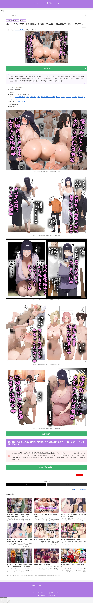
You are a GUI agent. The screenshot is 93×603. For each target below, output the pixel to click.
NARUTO (9, 20)
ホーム (34, 592)
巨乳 (39, 97)
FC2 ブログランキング (38, 585)
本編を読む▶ (46, 68)
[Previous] (2, 600)
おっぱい (74, 97)
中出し (58, 97)
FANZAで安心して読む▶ (46, 467)
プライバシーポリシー (43, 592)
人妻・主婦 (33, 97)
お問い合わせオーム (55, 592)
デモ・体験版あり (20, 97)
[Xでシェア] (26, 484)
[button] (85, 15)
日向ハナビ (16, 20)
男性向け (80, 97)
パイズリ (68, 97)
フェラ (63, 97)
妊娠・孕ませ (18, 99)
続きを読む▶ (46, 434)
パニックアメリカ (20, 30)
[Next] (5, 600)
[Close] (8, 601)
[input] (46, 15)
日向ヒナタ (23, 20)
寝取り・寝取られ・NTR (48, 97)
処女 (28, 97)
